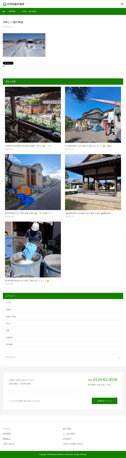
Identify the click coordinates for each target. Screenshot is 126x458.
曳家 (7, 331)
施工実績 (67, 428)
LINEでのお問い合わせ (73, 444)
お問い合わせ (9, 444)
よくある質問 (69, 434)
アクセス (7, 428)
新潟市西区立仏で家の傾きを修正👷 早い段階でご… (29, 213)
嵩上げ (8, 324)
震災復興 (9, 344)
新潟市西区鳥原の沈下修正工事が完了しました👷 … (29, 280)
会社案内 (67, 439)
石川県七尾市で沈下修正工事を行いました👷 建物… (89, 146)
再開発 (8, 310)
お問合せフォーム (104, 401)
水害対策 (9, 337)
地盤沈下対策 (11, 317)
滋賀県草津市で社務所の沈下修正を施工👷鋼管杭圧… (89, 213)
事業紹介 (7, 439)
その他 (8, 303)
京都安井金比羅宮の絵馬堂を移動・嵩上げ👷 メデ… (29, 146)
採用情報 (7, 434)
